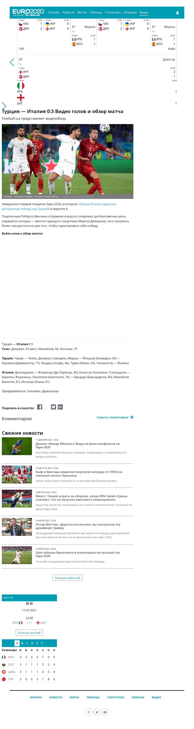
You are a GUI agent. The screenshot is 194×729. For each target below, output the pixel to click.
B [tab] (22, 643)
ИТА (15, 623)
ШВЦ (11, 672)
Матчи (82, 12)
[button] (12, 62)
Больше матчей (29, 633)
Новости (68, 12)
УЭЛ (11, 664)
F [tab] (42, 643)
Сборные (130, 12)
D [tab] (32, 643)
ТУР (10, 679)
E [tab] (37, 643)
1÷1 (29, 623)
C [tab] (27, 643)
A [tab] (17, 643)
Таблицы (95, 12)
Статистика (113, 12)
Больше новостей (67, 578)
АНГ (43, 623)
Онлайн (53, 12)
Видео (144, 12)
